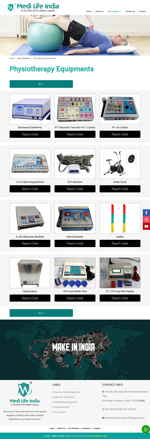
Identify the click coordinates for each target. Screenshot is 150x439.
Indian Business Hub (98, 436)
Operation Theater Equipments (67, 392)
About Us (100, 11)
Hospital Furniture (61, 407)
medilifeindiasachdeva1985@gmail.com (125, 418)
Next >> (41, 84)
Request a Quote (30, 134)
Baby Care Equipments (64, 397)
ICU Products (60, 412)
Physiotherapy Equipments (65, 402)
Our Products (114, 11)
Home (88, 11)
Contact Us (130, 11)
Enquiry (142, 11)
